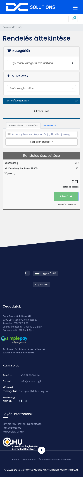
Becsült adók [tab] (50, 125)
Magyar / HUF (45, 273)
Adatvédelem (29, 459)
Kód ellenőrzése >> (41, 142)
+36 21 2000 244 (30, 375)
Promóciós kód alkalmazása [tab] (23, 125)
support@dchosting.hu (34, 391)
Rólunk (15, 459)
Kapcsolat (41, 284)
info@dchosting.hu (32, 381)
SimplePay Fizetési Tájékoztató (22, 424)
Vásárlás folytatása (67, 204)
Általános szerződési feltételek (55, 459)
